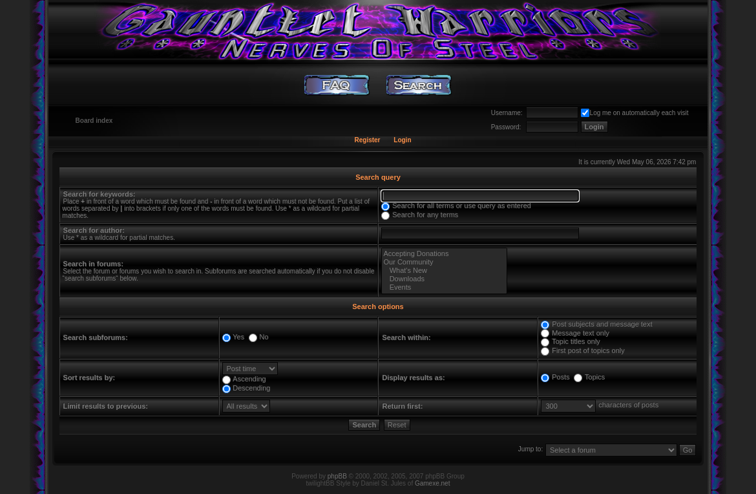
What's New (444, 270)
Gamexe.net (432, 483)
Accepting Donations (444, 254)
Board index (94, 120)
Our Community (444, 262)
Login (402, 140)
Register (367, 140)
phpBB (337, 476)
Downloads (444, 279)
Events (444, 287)
